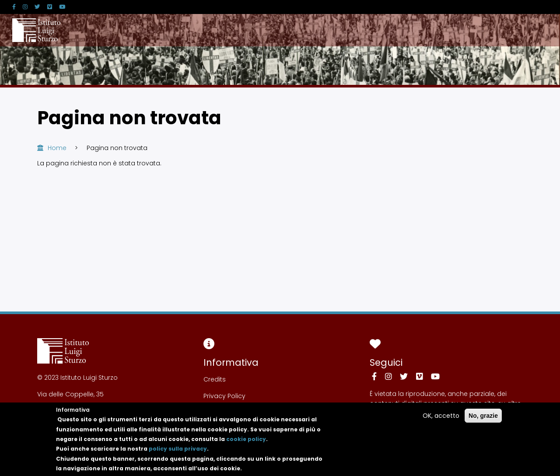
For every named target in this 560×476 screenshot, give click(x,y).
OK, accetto (441, 418)
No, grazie (483, 418)
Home (57, 148)
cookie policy (246, 442)
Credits (214, 379)
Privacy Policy (224, 396)
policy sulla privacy (178, 451)
